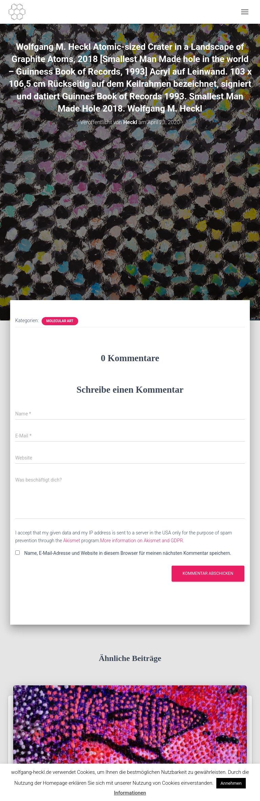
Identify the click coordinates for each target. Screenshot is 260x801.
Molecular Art (59, 321)
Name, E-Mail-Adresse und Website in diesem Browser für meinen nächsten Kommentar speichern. (127, 553)
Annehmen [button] (230, 783)
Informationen (130, 793)
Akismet (71, 540)
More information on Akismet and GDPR (141, 540)
